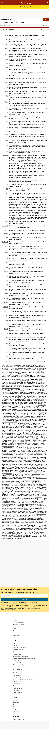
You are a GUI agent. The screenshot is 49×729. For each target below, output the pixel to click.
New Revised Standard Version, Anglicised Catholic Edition (22, 497)
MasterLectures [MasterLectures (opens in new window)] (17, 692)
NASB (6, 237)
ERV (7, 96)
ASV (7, 40)
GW (7, 132)
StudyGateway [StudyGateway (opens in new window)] (17, 675)
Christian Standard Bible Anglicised (19, 379)
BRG (6, 55)
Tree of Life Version (33, 526)
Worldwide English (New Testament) (19, 535)
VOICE (6, 338)
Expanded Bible (42, 405)
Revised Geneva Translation (9, 517)
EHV (6, 108)
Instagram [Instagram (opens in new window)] (16, 703)
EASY (6, 102)
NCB (6, 246)
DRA (6, 91)
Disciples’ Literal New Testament (10, 388)
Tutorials (15, 645)
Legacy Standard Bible (33, 434)
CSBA (6, 63)
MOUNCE (5, 226)
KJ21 (6, 35)
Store (14, 629)
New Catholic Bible (28, 468)
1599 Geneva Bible (6, 407)
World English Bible (7, 534)
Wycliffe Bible (21, 536)
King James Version (26, 432)
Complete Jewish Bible (15, 382)
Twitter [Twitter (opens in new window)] (15, 709)
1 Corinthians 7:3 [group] (8, 29)
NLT (7, 285)
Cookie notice (17, 660)
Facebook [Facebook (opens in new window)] (15, 700)
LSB (7, 184)
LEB (7, 189)
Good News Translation (30, 415)
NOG (6, 230)
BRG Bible (38, 371)
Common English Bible (21, 381)
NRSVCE (5, 302)
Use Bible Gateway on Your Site (22, 647)
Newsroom (16, 633)
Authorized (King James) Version (10, 433)
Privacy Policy (30, 608)
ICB (7, 145)
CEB (7, 68)
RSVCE (6, 329)
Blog (14, 631)
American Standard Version (9, 366)
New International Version (23, 477)
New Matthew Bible (20, 491)
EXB (7, 121)
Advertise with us (18, 650)
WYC (6, 352)
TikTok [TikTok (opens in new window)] (15, 707)
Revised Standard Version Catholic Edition (21, 522)
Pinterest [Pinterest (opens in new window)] (15, 705)
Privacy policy (17, 654)
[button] (47, 3)
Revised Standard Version (14, 518)
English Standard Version (37, 399)
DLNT (6, 87)
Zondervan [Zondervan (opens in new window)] (16, 690)
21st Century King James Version (10, 365)
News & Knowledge (18, 622)
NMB (6, 289)
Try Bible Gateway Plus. (24, 7)
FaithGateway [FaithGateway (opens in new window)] (17, 673)
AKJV (6, 180)
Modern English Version (8, 446)
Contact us (16, 652)
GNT (6, 134)
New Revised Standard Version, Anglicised (33, 493)
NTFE (6, 311)
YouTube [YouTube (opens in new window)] (15, 711)
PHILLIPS (5, 155)
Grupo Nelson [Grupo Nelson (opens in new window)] (17, 681)
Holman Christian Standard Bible (18, 419)
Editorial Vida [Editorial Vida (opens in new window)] (17, 684)
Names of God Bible (13, 453)
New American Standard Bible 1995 (32, 466)
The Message (10, 444)
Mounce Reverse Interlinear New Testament (13, 449)
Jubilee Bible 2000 (27, 430)
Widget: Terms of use (19, 665)
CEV (7, 78)
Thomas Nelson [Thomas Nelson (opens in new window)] (17, 686)
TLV (7, 333)
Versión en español (18, 719)
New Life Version (35, 485)
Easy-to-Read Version (21, 393)
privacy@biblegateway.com (8, 609)
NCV (6, 252)
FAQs (14, 643)
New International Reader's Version (34, 474)
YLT (7, 357)
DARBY (6, 83)
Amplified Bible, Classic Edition (29, 369)
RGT (6, 320)
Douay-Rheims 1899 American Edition (12, 392)
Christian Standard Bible (22, 375)
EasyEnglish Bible (13, 395)
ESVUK (6, 117)
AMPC (6, 48)
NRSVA (6, 294)
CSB (7, 59)
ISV (7, 151)
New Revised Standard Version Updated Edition (19, 508)
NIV (7, 267)
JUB (7, 171)
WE (7, 348)
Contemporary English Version (15, 383)
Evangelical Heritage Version (9, 398)
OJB (7, 316)
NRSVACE (5, 298)
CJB (7, 72)
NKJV (6, 276)
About (14, 620)
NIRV (6, 263)
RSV (7, 324)
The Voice (17, 531)
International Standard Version (10, 425)
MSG (6, 198)
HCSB (6, 140)
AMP (6, 44)
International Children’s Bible (9, 422)
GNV (6, 127)
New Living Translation (34, 487)
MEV (6, 221)
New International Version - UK (31, 480)
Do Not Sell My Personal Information (24, 658)
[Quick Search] (21, 19)
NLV (6, 280)
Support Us (16, 635)
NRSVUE (5, 307)
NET (6, 258)
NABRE (6, 233)
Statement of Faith (18, 624)
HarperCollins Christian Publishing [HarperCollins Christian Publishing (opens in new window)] (23, 679)
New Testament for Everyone (9, 512)
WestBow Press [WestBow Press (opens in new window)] (17, 688)
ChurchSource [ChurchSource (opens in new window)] (17, 677)
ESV (7, 112)
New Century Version (33, 470)
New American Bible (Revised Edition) (26, 454)
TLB (7, 193)
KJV (7, 176)
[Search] (46, 19)
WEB (6, 344)
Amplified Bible (13, 368)
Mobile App (16, 626)
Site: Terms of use (18, 663)
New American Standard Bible (39, 463)
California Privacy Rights (20, 656)
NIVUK (6, 271)
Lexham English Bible (32, 439)
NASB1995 (5, 242)
